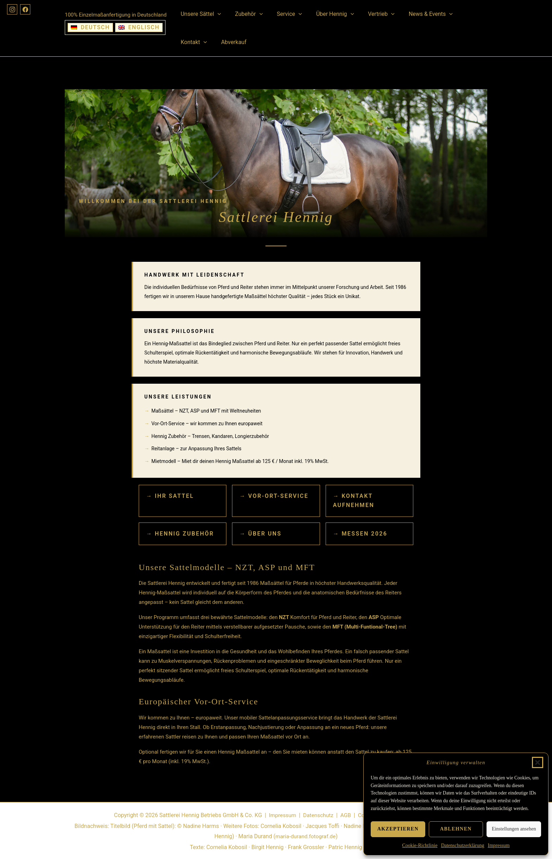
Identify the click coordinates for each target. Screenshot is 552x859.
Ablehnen (456, 829)
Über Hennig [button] (325, 14)
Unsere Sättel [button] (199, 14)
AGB (345, 815)
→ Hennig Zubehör (180, 533)
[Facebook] (26, 10)
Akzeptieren (398, 829)
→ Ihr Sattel (170, 496)
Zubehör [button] (245, 14)
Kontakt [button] (461, 14)
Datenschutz (317, 815)
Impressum (498, 845)
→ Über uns (260, 533)
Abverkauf (192, 42)
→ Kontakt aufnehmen (353, 500)
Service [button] (282, 14)
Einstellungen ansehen (514, 829)
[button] (537, 762)
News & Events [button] (415, 14)
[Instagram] (12, 10)
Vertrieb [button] (368, 14)
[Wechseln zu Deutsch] (90, 27)
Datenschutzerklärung (462, 845)
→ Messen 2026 (360, 533)
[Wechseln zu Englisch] (139, 27)
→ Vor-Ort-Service (273, 496)
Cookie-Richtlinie (419, 845)
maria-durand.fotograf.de (305, 836)
